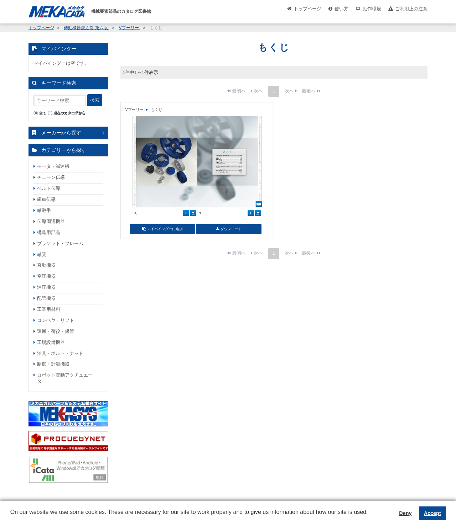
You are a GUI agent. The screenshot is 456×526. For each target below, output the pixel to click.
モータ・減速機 (53, 166)
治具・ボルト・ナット (60, 353)
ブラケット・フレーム (60, 243)
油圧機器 (46, 287)
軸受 (41, 254)
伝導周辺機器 (51, 221)
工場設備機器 (51, 342)
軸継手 (44, 210)
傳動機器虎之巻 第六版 (86, 27)
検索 (94, 100)
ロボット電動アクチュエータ (65, 378)
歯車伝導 (46, 199)
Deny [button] (405, 513)
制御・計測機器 (53, 364)
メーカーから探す (61, 132)
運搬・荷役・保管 (55, 331)
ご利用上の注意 (411, 8)
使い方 (341, 8)
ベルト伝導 (48, 188)
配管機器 (46, 298)
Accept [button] (432, 513)
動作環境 (372, 8)
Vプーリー (129, 27)
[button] (11, 517)
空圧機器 (46, 276)
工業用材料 (48, 309)
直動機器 (46, 265)
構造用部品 (48, 232)
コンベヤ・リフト (55, 320)
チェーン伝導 (51, 177)
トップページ (307, 8)
